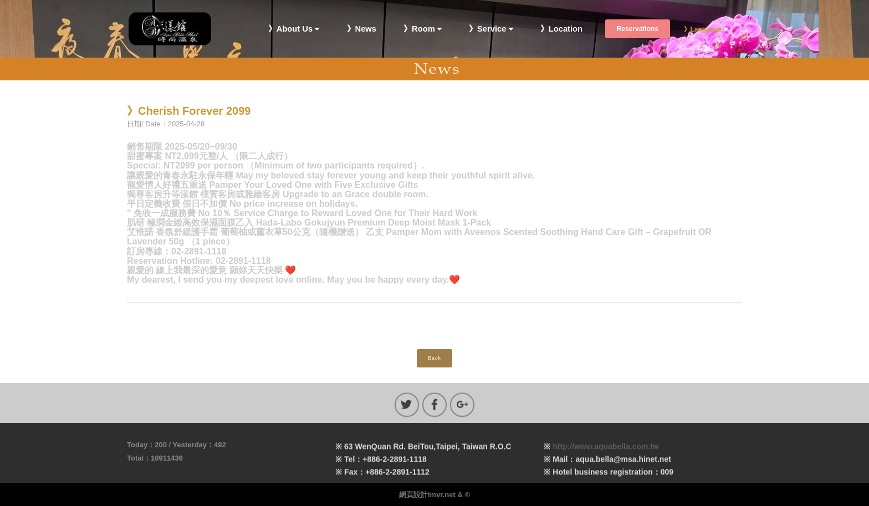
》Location (561, 29)
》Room (419, 29)
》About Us (290, 29)
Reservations (637, 29)
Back (434, 358)
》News (361, 29)
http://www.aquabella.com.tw (606, 456)
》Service (487, 29)
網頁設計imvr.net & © (434, 494)
